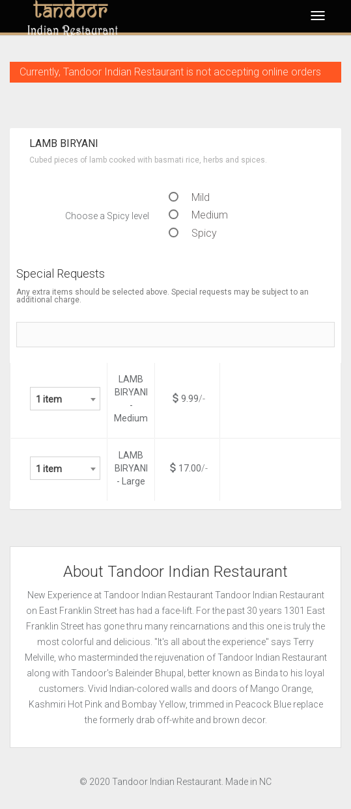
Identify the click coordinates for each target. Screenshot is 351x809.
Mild (189, 197)
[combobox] (65, 398)
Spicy (193, 233)
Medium (198, 215)
